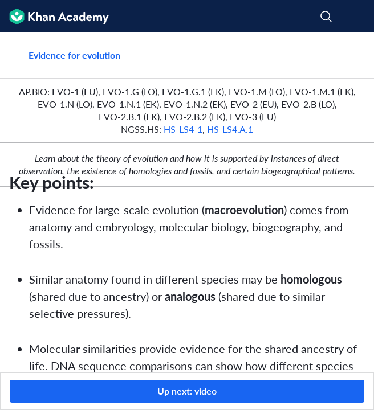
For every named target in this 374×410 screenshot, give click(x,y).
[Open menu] (358, 16)
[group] (187, 202)
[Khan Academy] (54, 16)
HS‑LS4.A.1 (230, 129)
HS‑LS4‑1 (183, 129)
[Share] (352, 55)
